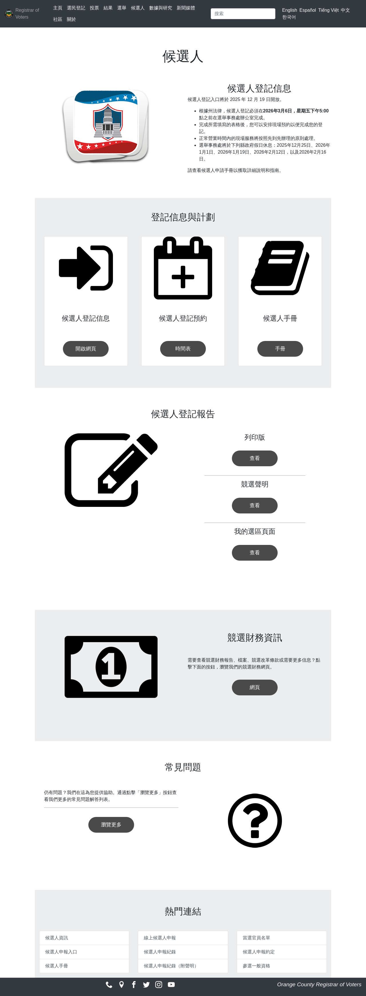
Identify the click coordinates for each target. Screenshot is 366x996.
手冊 (280, 349)
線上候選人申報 (160, 937)
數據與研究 (160, 7)
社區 (57, 19)
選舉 (121, 7)
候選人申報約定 (259, 951)
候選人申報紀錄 (160, 951)
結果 (108, 7)
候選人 (138, 7)
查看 (255, 458)
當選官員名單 (256, 937)
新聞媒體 (186, 7)
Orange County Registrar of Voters (319, 984)
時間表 (183, 349)
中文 (345, 10)
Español (307, 10)
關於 (71, 19)
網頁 (255, 687)
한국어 (289, 17)
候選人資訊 (56, 937)
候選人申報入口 (61, 951)
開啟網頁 (85, 349)
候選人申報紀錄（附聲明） (171, 965)
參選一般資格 (256, 965)
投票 (94, 7)
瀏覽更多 (111, 825)
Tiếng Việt (328, 10)
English (289, 10)
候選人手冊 (56, 965)
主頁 (57, 7)
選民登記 (76, 7)
